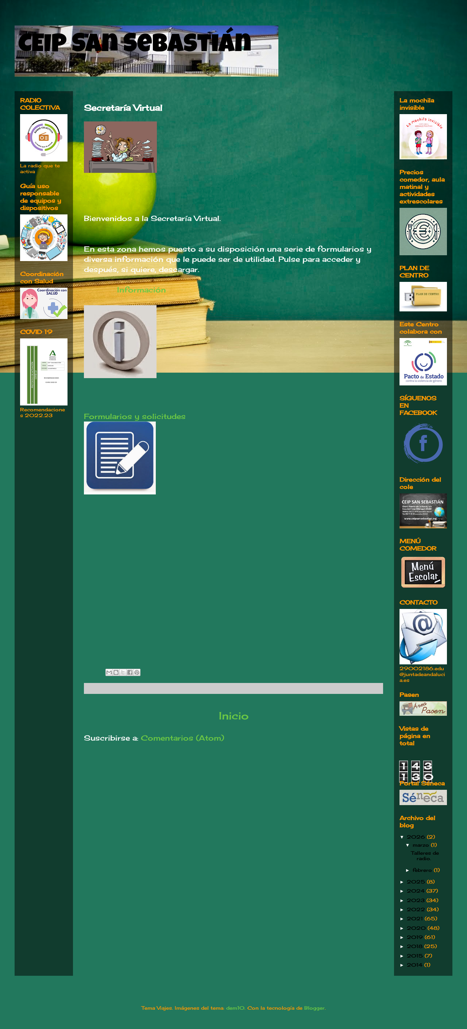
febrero (423, 870)
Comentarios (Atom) (182, 737)
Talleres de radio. (425, 856)
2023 (417, 900)
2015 (416, 956)
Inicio (233, 715)
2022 (417, 909)
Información (144, 289)
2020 (417, 928)
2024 (417, 891)
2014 (415, 965)
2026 (417, 837)
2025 (417, 882)
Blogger (314, 1008)
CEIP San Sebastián (134, 46)
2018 (415, 946)
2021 (416, 918)
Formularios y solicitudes (135, 416)
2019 (416, 937)
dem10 (235, 1008)
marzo (422, 845)
